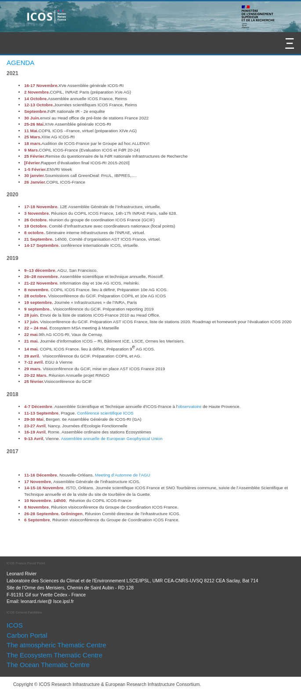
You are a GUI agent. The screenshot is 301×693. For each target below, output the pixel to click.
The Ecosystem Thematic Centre (54, 655)
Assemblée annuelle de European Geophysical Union (112, 438)
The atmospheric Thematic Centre (56, 645)
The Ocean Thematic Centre (48, 664)
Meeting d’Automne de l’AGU (122, 475)
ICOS (15, 625)
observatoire (190, 406)
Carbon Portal (27, 635)
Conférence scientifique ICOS (105, 413)
